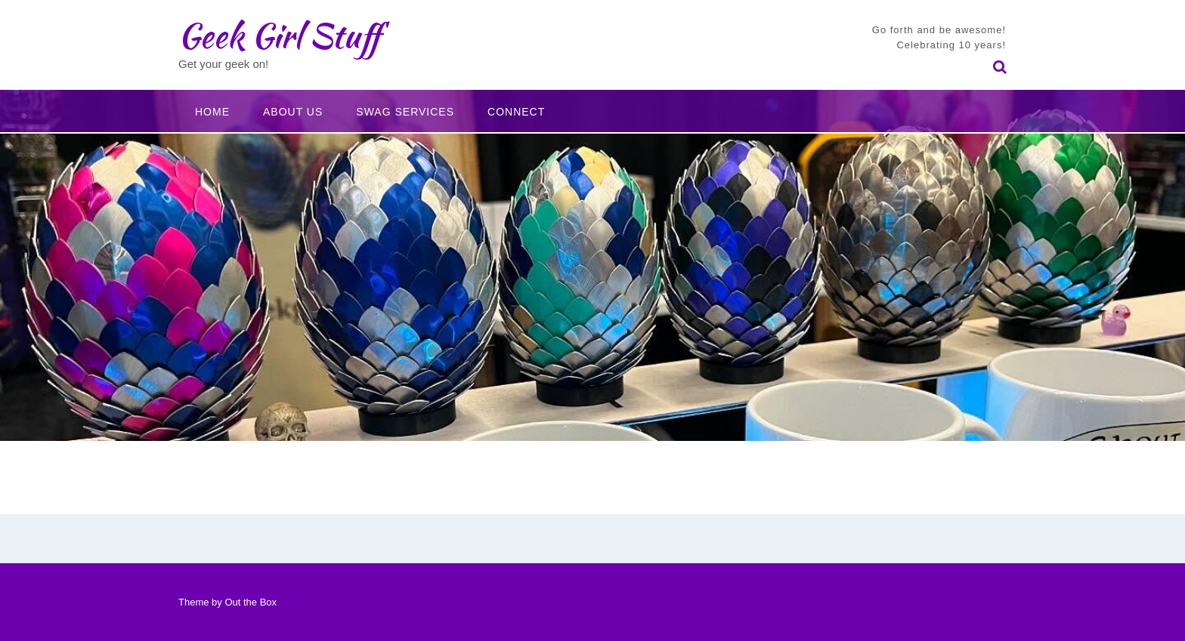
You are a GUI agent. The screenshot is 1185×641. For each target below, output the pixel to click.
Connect (516, 112)
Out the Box (250, 602)
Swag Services (405, 112)
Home (212, 112)
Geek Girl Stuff (279, 35)
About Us (293, 112)
